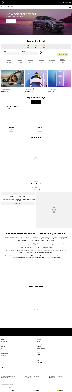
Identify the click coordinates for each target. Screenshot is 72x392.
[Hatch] (9, 61)
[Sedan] (20, 61)
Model (30, 53)
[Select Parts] (40, 188)
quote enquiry (4, 355)
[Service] (36, 390)
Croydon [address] (36, 179)
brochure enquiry (4, 353)
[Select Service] (36, 188)
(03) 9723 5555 (19, 198)
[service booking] (36, 81)
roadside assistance (41, 348)
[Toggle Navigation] (70, 7)
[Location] (32, 188)
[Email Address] (18, 200)
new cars (3, 343)
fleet (2, 348)
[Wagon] (30, 61)
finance (3, 350)
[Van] (62, 61)
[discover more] (11, 20)
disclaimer (39, 364)
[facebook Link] (2, 367)
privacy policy (40, 362)
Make (12, 53)
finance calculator (5, 351)
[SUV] (41, 61)
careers (38, 356)
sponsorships (39, 357)
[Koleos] (21, 122)
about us (38, 354)
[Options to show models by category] (36, 108)
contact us (39, 352)
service (38, 341)
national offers (4, 341)
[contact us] (59, 81)
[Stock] (12, 390)
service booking (40, 344)
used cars (3, 346)
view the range (36, 102)
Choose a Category (36, 107)
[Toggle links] (6, 387)
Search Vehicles (63, 54)
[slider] (40, 54)
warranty (39, 346)
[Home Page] (2, 2)
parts (38, 343)
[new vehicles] (12, 81)
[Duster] (50, 122)
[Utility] (52, 61)
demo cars (3, 344)
